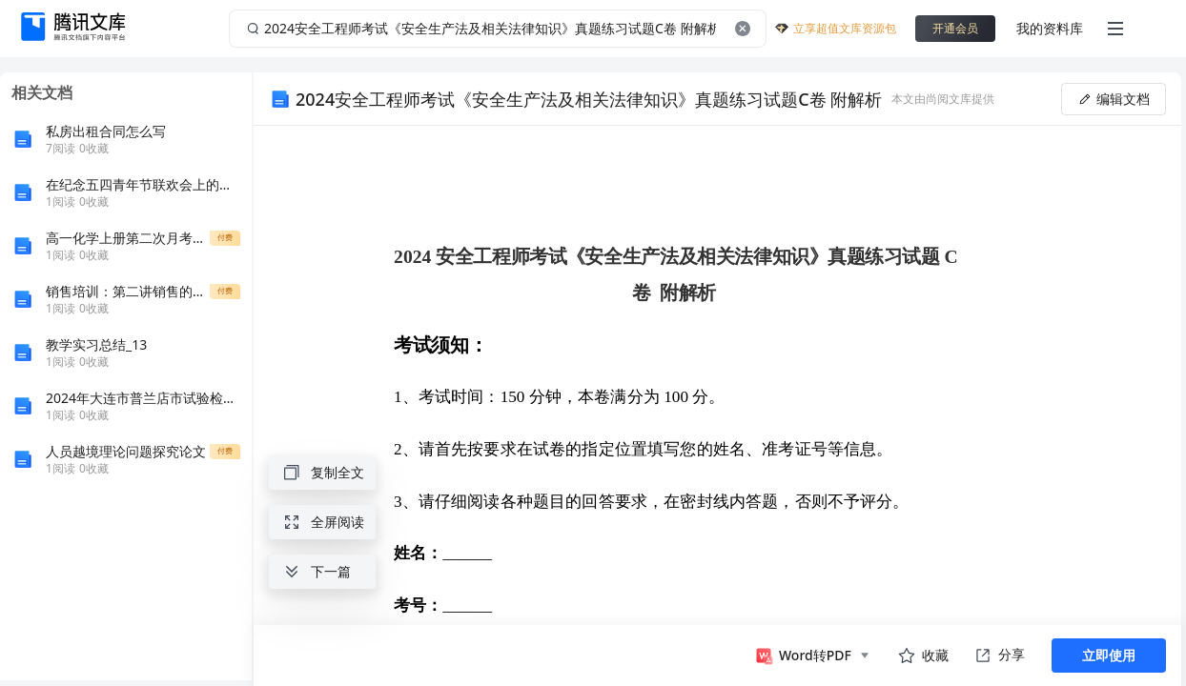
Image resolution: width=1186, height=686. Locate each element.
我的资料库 (1049, 28)
